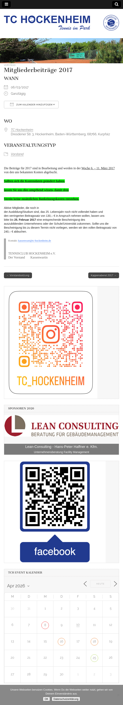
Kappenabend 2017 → (103, 275)
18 (94, 641)
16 (61, 641)
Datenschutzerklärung (65, 698)
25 (94, 658)
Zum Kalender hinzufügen (31, 104)
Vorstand (10, 65)
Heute (100, 584)
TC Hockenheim (22, 130)
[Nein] (118, 695)
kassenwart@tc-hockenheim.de (34, 240)
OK (46, 698)
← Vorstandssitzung (18, 275)
